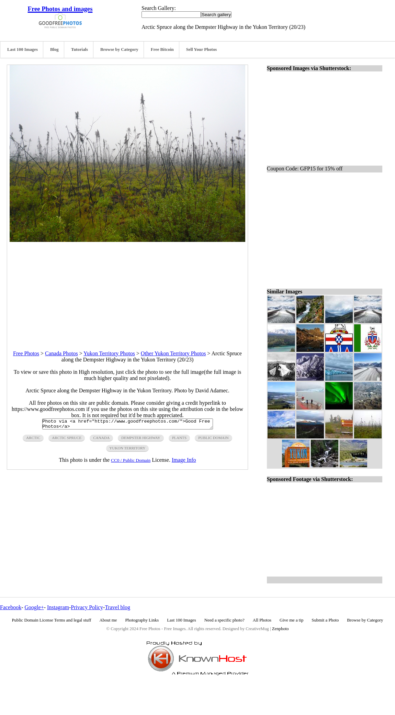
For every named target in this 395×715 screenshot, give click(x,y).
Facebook (10, 607)
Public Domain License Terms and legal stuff (51, 620)
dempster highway (140, 440)
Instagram (58, 607)
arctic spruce (66, 440)
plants (179, 440)
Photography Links (142, 620)
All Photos (262, 620)
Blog (54, 49)
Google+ (34, 607)
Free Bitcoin (162, 49)
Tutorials (79, 49)
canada (101, 440)
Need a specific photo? (224, 620)
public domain (213, 440)
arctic (33, 440)
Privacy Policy (87, 607)
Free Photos (26, 353)
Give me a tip (291, 620)
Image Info (184, 462)
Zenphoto (280, 628)
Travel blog (117, 607)
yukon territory (128, 450)
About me (108, 620)
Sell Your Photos (201, 49)
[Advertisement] (127, 290)
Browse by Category (119, 49)
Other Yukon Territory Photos (173, 353)
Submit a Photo (325, 620)
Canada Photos (61, 353)
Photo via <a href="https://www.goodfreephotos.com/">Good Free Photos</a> (127, 425)
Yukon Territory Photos (109, 353)
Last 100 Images (22, 49)
